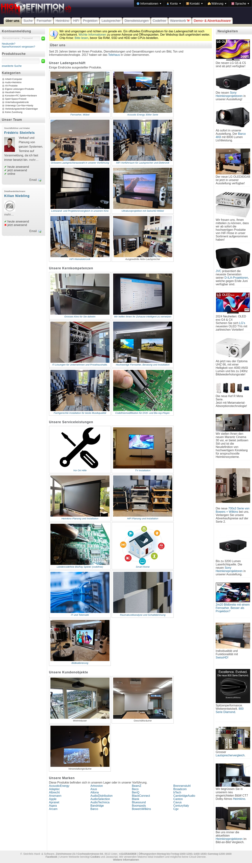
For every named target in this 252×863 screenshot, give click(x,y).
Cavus (177, 802)
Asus (93, 789)
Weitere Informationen (126, 859)
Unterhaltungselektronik (17, 102)
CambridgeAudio (184, 795)
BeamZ (136, 785)
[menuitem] (149, 3)
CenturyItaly (181, 805)
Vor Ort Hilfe (80, 470)
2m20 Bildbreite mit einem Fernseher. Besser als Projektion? (233, 608)
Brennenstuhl (182, 785)
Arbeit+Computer (13, 79)
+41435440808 (127, 853)
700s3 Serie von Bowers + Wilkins (232, 510)
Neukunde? (8, 43)
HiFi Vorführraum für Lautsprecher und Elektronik (142, 162)
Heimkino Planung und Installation (79, 518)
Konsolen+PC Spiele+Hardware (21, 95)
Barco (94, 808)
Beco (135, 789)
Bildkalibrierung (80, 663)
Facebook (51, 856)
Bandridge (97, 805)
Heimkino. (239, 798)
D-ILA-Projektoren (236, 277)
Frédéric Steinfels (19, 133)
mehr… (34, 159)
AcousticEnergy (59, 785)
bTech (177, 792)
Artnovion (96, 785)
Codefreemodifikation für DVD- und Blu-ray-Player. (142, 413)
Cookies (95, 856)
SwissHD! (222, 657)
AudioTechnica (99, 802)
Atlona (94, 792)
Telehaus (114, 54)
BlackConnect (141, 795)
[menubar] (193, 3)
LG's (242, 323)
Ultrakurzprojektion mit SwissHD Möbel (143, 210)
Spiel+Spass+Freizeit (15, 99)
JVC (218, 271)
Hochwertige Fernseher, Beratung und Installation (143, 364)
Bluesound (139, 802)
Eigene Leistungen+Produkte (19, 89)
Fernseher (44, 21)
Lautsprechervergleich (230, 755)
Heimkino (62, 21)
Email (33, 179)
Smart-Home (143, 566)
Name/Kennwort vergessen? (18, 46)
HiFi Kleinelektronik (80, 259)
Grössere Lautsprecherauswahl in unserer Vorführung (80, 162)
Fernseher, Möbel (80, 114)
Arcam (53, 808)
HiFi (76, 21)
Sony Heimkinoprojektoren (229, 94)
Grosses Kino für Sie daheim (80, 316)
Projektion (90, 21)
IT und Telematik (80, 615)
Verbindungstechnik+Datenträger (21, 109)
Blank (135, 799)
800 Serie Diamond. (230, 710)
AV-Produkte (11, 85)
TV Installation (142, 470)
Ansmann (55, 795)
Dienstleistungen (137, 21)
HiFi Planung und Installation (142, 518)
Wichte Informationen (92, 34)
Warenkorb (180, 21)
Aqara (53, 805)
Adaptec (54, 789)
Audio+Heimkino (13, 82)
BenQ (135, 792)
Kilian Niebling (17, 196)
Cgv (175, 808)
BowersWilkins (141, 808)
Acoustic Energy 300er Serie (142, 114)
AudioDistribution (101, 795)
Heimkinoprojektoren (229, 838)
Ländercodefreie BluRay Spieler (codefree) (80, 566)
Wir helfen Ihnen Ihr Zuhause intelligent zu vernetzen (142, 316)
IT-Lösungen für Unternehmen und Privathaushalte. (80, 364)
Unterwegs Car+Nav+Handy (19, 105)
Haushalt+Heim (13, 92)
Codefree (159, 21)
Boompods (139, 805)
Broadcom (180, 789)
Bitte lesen (81, 37)
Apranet (54, 802)
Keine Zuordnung (13, 112)
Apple (52, 799)
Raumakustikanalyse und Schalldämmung (142, 615)
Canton (178, 799)
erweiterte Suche (12, 65)
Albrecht (54, 792)
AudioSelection (100, 799)
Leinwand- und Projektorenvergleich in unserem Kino (80, 210)
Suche (28, 21)
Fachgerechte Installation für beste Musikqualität (80, 413)
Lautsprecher (111, 21)
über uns (12, 21)
